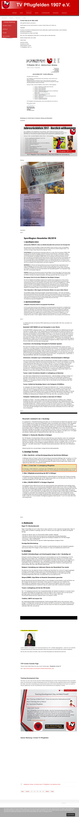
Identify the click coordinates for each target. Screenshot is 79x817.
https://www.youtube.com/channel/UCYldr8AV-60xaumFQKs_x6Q (38, 668)
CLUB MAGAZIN (46, 12)
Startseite (14, 12)
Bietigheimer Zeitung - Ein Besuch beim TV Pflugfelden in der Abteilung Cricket (42, 784)
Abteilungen (29, 12)
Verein (21, 12)
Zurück (27, 791)
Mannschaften (6, 36)
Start (22, 791)
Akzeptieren (70, 814)
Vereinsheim (56, 12)
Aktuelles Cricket (7, 25)
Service (36, 12)
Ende (52, 791)
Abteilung (5, 29)
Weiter (47, 791)
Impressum (64, 12)
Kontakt (5, 32)
